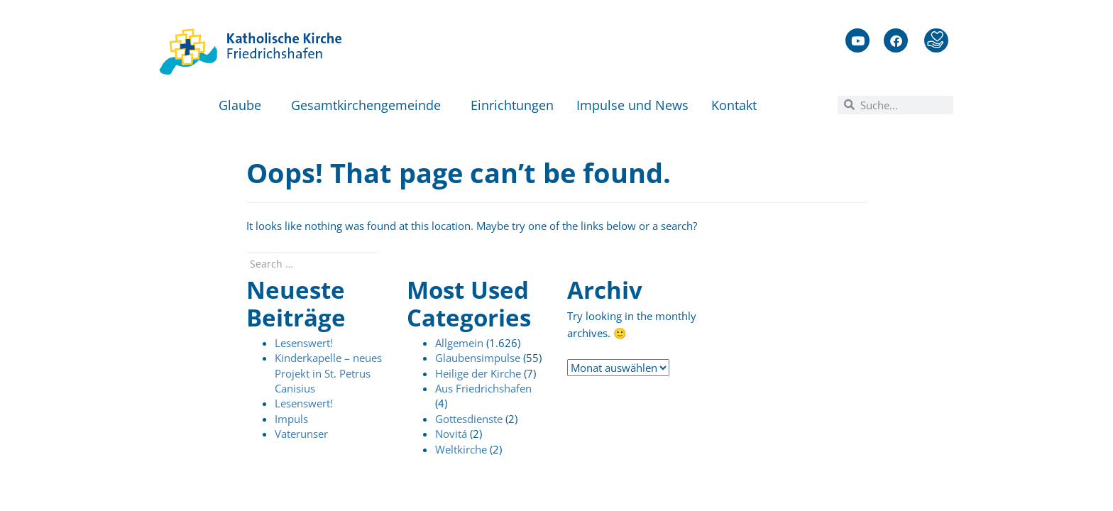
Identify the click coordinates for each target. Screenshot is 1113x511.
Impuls (291, 419)
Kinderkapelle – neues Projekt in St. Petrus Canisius (328, 373)
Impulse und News (632, 105)
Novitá (451, 434)
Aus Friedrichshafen (483, 388)
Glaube (243, 105)
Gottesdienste (469, 419)
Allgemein (459, 343)
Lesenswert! (304, 343)
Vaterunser (301, 434)
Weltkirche (461, 449)
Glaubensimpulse (477, 358)
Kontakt (737, 105)
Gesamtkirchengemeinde (369, 105)
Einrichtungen (512, 105)
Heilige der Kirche (478, 373)
